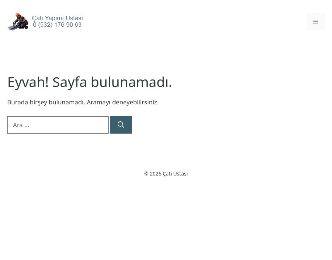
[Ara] (121, 125)
